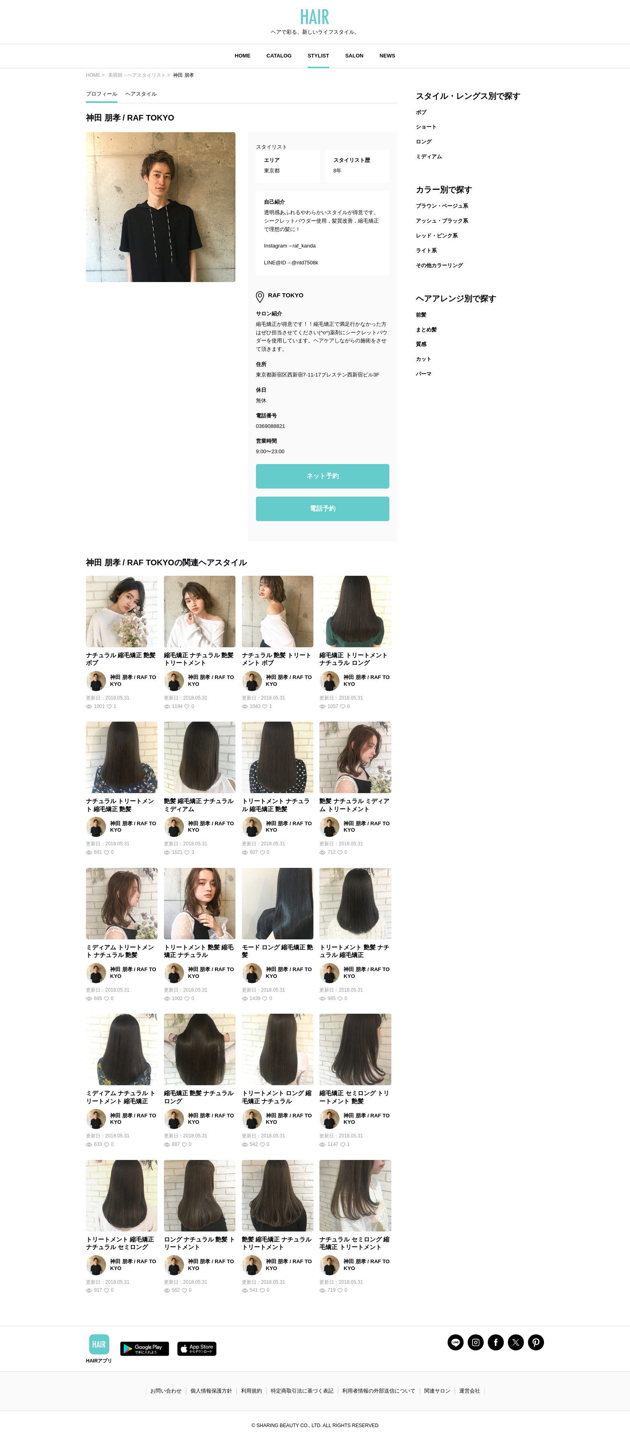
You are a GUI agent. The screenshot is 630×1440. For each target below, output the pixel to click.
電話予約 (322, 508)
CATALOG (278, 56)
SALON (354, 56)
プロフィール (101, 94)
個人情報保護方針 (211, 1391)
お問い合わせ (166, 1391)
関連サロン (437, 1391)
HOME (242, 56)
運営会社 (469, 1391)
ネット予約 (323, 475)
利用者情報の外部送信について (378, 1391)
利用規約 (251, 1391)
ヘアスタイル (141, 94)
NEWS (387, 56)
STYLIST (318, 56)
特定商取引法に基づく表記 (302, 1391)
